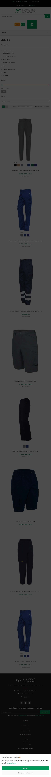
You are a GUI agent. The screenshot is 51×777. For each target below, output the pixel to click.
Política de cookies (11, 763)
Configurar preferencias (25, 773)
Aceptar (25, 768)
